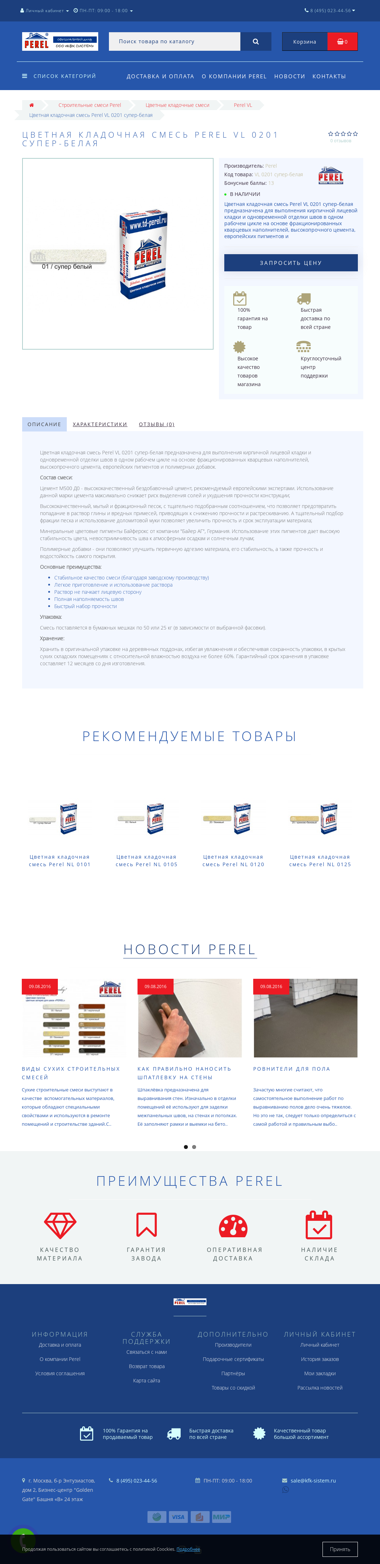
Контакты (333, 76)
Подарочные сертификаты (233, 1359)
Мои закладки (320, 1373)
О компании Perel (235, 76)
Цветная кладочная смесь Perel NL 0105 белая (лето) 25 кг (147, 864)
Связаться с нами (146, 1351)
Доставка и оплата (161, 76)
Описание (44, 424)
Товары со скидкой (233, 1387)
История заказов (320, 1359)
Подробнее (188, 1549)
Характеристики (100, 424)
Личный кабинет (319, 1344)
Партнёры (233, 1373)
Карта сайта (146, 1380)
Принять (340, 1549)
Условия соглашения (60, 1373)
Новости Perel (190, 948)
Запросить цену (291, 262)
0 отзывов (340, 141)
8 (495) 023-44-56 (136, 1480)
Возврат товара (147, 1366)
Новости (292, 76)
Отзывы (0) (157, 424)
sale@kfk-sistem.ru (313, 1480)
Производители (233, 1344)
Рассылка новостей (320, 1387)
